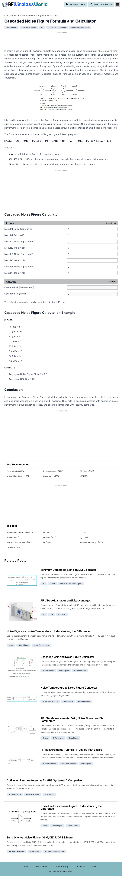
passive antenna (32, 794)
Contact (95, 866)
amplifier (62, 614)
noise (11, 645)
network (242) (49, 537)
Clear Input (111, 223)
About (25, 866)
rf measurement (49, 764)
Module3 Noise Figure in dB (18, 254)
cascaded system (29, 27)
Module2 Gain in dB (14, 247)
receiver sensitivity (16, 851)
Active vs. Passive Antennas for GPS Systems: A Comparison (45, 780)
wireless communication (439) (20, 532)
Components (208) (51, 476)
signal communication (80, 27)
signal (52, 584)
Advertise (80, 866)
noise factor (73, 826)
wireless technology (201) (91, 542)
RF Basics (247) (87, 471)
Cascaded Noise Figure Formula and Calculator (42, 15)
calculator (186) (14, 547)
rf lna (45, 738)
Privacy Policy (42, 866)
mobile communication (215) (19, 542)
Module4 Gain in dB (14, 273)
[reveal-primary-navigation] (117, 4)
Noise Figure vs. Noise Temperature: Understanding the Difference (48, 631)
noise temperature (41, 645)
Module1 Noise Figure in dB (18, 229)
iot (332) (47, 532)
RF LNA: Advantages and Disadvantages (65, 600)
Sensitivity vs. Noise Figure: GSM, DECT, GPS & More (40, 837)
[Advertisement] (61, 40)
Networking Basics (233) (18, 476)
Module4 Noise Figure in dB (18, 266)
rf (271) (83, 532)
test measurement (68, 764)
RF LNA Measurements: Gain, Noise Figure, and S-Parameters (71, 720)
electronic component (57, 27)
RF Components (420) (53, 471)
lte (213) (47, 542)
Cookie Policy (62, 866)
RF (25, 4)
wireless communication (54, 851)
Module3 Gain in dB (14, 260)
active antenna (15, 794)
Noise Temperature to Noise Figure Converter (68, 687)
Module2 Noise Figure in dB (18, 241)
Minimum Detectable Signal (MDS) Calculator (68, 569)
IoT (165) (84, 476)
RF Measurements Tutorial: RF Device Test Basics (71, 749)
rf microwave (48, 671)
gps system (49, 794)
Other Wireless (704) (16, 471)
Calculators (10, 15)
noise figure (11, 27)
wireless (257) (13, 537)
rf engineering (84, 701)
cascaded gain (80, 671)
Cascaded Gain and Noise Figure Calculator (67, 657)
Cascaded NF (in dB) (15, 293)
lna (51, 614)
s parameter (58, 738)
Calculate (112, 281)
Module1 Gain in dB (14, 235)
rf (42, 27)
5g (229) (84, 537)
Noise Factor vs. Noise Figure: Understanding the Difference (71, 807)
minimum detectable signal (71, 584)
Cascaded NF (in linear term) (19, 287)
